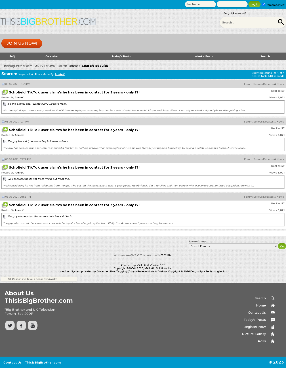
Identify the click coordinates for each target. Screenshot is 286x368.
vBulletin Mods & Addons (151, 271)
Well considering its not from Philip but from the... (38, 178)
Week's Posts (204, 56)
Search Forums (68, 66)
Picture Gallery (254, 334)
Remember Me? (274, 4)
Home (261, 305)
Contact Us (257, 313)
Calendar (51, 56)
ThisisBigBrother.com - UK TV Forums (28, 66)
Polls (262, 341)
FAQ (12, 56)
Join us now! (22, 43)
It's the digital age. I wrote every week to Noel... (37, 103)
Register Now (255, 327)
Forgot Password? (235, 13)
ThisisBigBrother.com (43, 362)
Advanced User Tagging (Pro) (115, 271)
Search (265, 56)
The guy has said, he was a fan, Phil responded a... (38, 141)
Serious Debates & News (268, 84)
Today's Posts (121, 56)
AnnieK (19, 97)
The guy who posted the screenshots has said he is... (40, 216)
